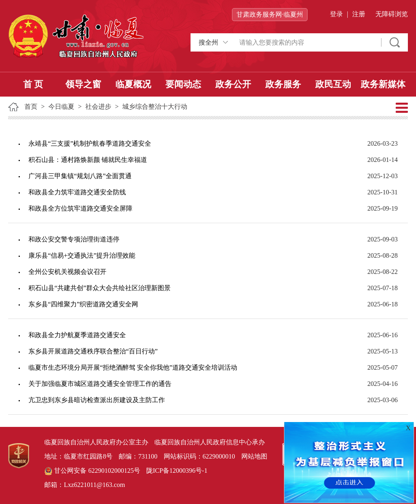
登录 (336, 14)
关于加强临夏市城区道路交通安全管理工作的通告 (99, 383)
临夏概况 (133, 84)
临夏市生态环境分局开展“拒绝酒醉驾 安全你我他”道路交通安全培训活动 (132, 367)
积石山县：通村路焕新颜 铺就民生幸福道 (87, 159)
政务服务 (283, 84)
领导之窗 (83, 84)
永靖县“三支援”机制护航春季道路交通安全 (89, 143)
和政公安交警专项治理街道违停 (73, 239)
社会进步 (98, 106)
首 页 (33, 84)
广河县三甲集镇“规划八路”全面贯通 (80, 175)
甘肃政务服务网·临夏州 (269, 14)
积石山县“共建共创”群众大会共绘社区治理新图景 (99, 287)
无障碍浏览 (391, 14)
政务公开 (233, 84)
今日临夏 (61, 106)
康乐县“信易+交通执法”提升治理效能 (81, 255)
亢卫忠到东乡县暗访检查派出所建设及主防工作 (96, 399)
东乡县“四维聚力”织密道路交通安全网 (83, 304)
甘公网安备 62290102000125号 (92, 471)
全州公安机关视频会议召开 (67, 271)
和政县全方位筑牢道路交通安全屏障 (80, 208)
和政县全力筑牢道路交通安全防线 (77, 192)
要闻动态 (183, 84)
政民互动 (333, 84)
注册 (358, 14)
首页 (30, 106)
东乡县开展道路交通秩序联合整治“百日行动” (93, 351)
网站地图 (254, 456)
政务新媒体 (383, 84)
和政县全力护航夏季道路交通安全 (77, 335)
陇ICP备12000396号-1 (176, 470)
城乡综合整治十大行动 (154, 106)
